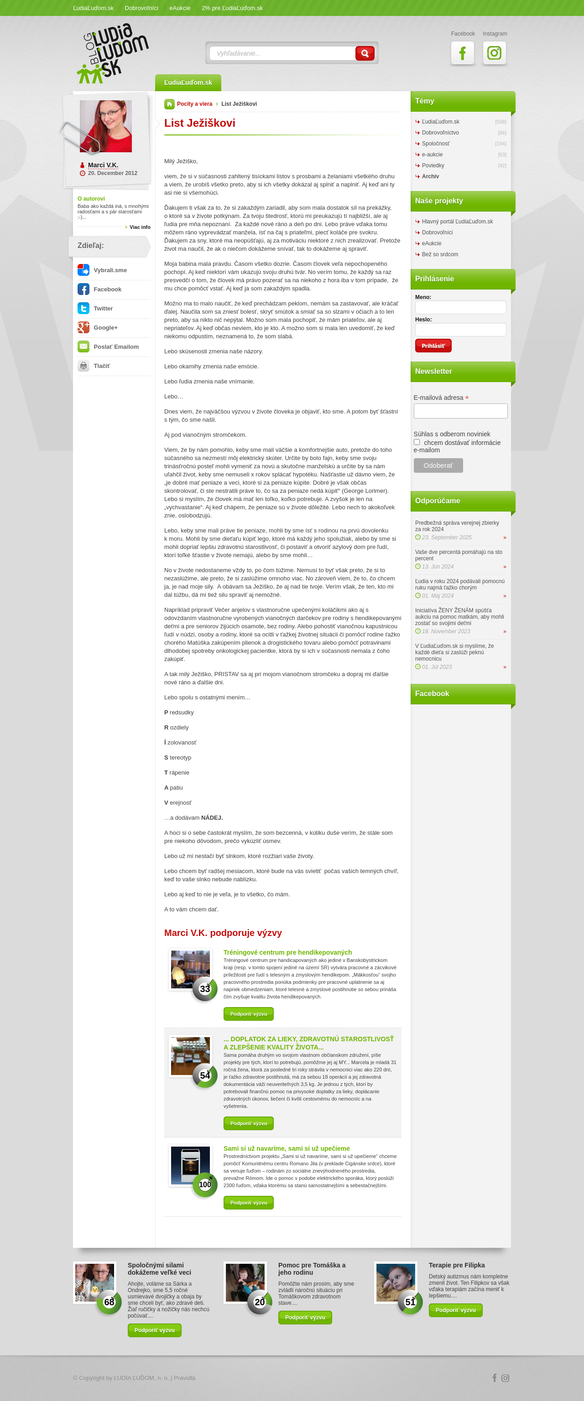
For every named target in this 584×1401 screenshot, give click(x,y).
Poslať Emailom (108, 346)
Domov (169, 104)
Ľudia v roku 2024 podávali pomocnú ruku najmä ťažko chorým (460, 584)
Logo (292, 1378)
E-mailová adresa (441, 397)
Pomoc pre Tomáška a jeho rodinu (312, 1268)
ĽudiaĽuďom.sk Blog (113, 53)
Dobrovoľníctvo (440, 132)
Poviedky (433, 165)
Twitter (95, 308)
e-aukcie (432, 154)
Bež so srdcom (440, 254)
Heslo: (423, 319)
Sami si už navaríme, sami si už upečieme (287, 1148)
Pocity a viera (194, 104)
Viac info (140, 227)
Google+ (98, 327)
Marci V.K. (103, 165)
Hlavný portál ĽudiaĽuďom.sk (457, 221)
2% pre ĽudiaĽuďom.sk (232, 8)
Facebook (99, 289)
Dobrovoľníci (141, 8)
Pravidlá (184, 1378)
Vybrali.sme (102, 270)
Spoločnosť (436, 143)
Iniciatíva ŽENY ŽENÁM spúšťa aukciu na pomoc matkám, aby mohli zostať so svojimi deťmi (459, 616)
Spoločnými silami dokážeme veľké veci (159, 1268)
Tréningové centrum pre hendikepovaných (288, 952)
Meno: (423, 297)
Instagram (505, 1378)
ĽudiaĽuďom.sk (93, 8)
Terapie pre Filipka (457, 1265)
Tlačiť (94, 366)
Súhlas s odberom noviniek (452, 434)
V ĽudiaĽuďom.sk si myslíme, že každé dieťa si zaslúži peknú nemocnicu (454, 652)
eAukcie (179, 8)
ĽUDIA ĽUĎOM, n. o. (141, 1378)
